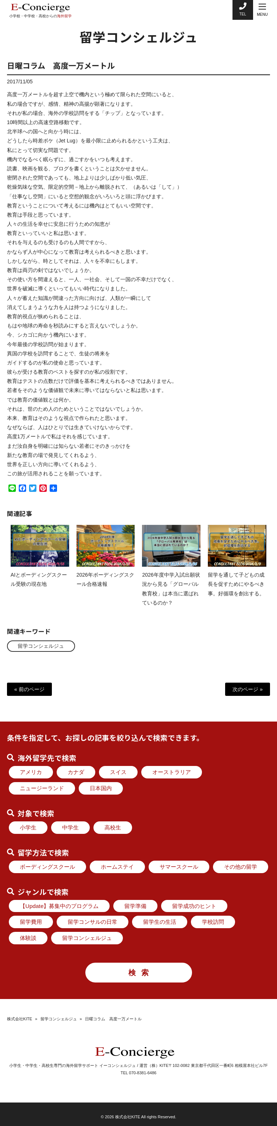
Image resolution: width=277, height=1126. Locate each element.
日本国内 (101, 788)
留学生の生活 (159, 922)
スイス (118, 772)
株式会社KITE (19, 1019)
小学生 (28, 827)
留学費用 (31, 922)
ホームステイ (117, 867)
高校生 (112, 827)
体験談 (28, 938)
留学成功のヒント (194, 906)
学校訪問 (213, 922)
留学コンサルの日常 (92, 922)
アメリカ (31, 772)
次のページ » (247, 689)
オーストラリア (171, 772)
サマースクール (179, 867)
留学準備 (135, 906)
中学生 (70, 827)
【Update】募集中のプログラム (59, 906)
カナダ (76, 772)
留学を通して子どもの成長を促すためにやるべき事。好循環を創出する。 (236, 591)
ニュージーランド (42, 788)
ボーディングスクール (47, 867)
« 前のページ (29, 689)
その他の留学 (240, 867)
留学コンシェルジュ (41, 646)
